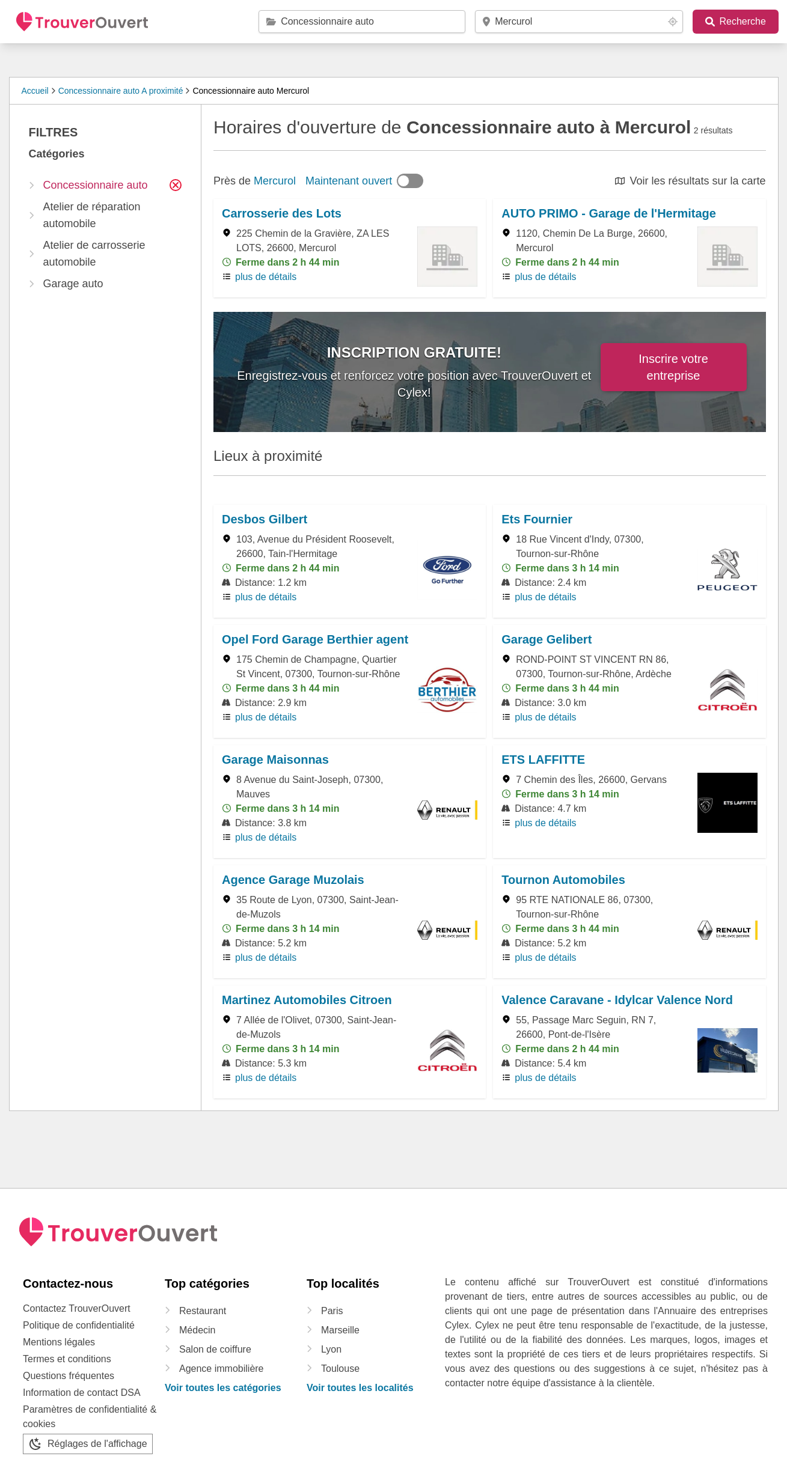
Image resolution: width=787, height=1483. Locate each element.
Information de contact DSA (82, 1392)
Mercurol (275, 181)
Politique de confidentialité (79, 1325)
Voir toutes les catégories (223, 1388)
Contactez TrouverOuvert (76, 1308)
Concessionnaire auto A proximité (120, 91)
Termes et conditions (67, 1359)
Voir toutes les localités (360, 1388)
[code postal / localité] (579, 21)
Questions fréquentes (68, 1376)
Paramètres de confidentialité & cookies (89, 1416)
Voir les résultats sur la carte (697, 181)
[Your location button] (672, 21)
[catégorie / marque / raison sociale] (365, 21)
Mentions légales (59, 1342)
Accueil (35, 91)
